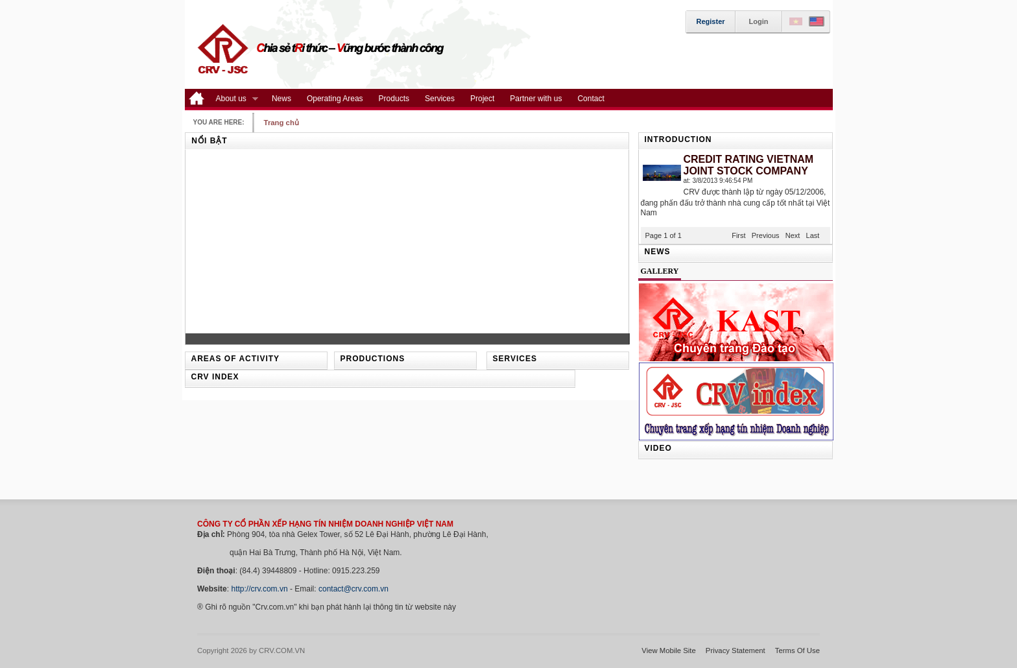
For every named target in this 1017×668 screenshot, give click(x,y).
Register (711, 21)
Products (394, 98)
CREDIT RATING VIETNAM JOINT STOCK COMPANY (749, 165)
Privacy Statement (735, 650)
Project (482, 98)
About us (233, 99)
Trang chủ (281, 122)
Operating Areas (335, 98)
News (281, 98)
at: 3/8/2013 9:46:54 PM (718, 180)
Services (440, 98)
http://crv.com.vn (259, 588)
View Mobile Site (668, 650)
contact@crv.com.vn (353, 588)
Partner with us (536, 98)
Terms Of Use (797, 650)
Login (759, 21)
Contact (590, 98)
